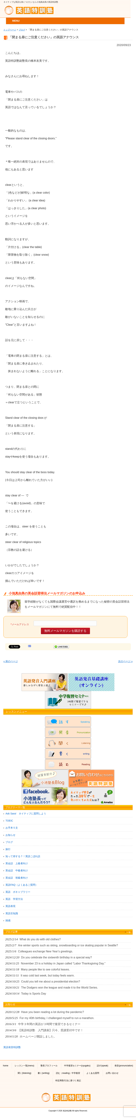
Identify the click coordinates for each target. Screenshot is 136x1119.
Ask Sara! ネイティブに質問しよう (25, 813)
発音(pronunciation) (124, 1065)
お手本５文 (11, 827)
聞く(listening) (24, 1073)
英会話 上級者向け (16, 863)
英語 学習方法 (14, 899)
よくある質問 (92, 1073)
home (5, 1065)
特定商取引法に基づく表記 (68, 1080)
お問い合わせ (112, 1073)
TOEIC (9, 820)
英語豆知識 (11, 913)
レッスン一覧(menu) (24, 1065)
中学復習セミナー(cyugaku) (77, 1065)
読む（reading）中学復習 (68, 1073)
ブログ (22, 30)
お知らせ (10, 835)
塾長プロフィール (49, 1065)
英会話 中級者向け (16, 870)
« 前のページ (10, 661)
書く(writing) (44, 1073)
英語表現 (10, 906)
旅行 (7, 849)
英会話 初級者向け (16, 877)
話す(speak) (102, 1065)
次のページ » (125, 661)
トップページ (9, 30)
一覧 (129, 932)
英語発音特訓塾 (12, 1047)
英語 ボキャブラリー (17, 891)
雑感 (7, 920)
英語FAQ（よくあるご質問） (21, 884)
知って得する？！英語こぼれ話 (22, 856)
